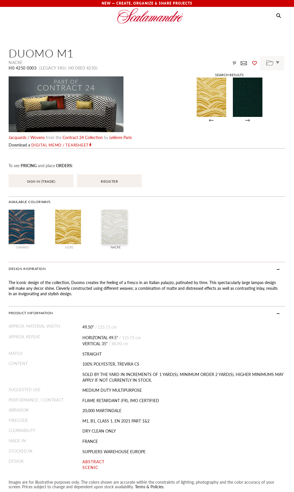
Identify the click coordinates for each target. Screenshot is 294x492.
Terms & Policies (149, 436)
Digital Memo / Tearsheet (60, 95)
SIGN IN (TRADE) (41, 131)
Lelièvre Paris (120, 87)
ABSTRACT (93, 411)
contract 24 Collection (83, 87)
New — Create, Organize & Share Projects (147, 3)
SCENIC (90, 417)
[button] (278, 15)
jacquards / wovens (27, 87)
